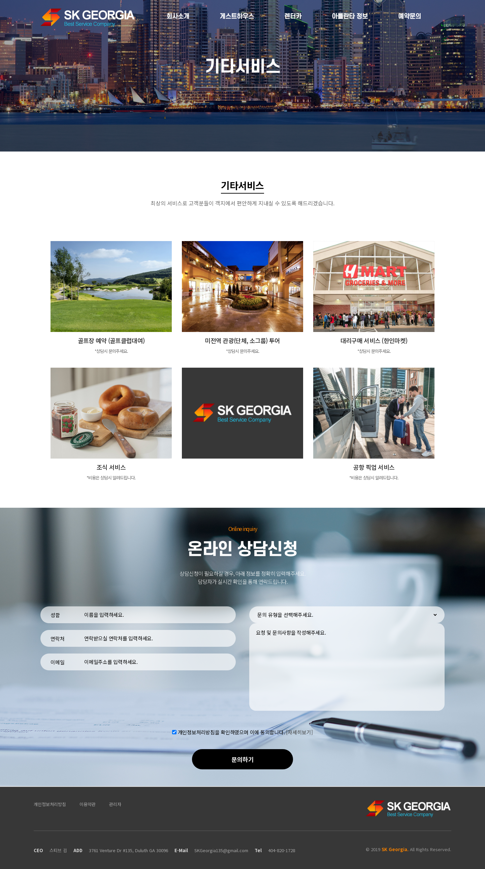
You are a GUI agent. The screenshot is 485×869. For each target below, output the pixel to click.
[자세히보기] (299, 732)
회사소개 (177, 16)
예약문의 (409, 16)
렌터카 (292, 16)
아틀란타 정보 (350, 16)
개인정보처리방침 (50, 804)
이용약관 (87, 804)
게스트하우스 (237, 16)
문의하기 (242, 759)
